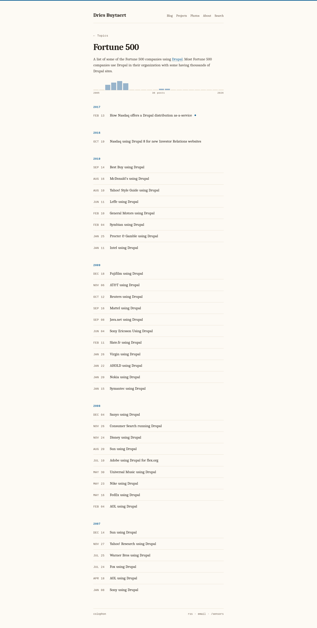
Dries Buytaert (109, 15)
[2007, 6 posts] (107, 87)
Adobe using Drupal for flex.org (134, 460)
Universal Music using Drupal (133, 472)
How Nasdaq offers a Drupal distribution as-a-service (151, 115)
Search (219, 16)
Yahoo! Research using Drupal (133, 544)
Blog (170, 16)
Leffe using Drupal (124, 202)
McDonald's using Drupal (129, 178)
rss (190, 614)
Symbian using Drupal (127, 224)
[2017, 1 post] (167, 89)
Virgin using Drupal (125, 354)
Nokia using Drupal (125, 377)
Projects (181, 16)
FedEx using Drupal (125, 495)
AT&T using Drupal (125, 285)
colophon (99, 614)
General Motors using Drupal (132, 213)
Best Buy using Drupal (127, 167)
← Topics (100, 36)
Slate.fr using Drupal (126, 342)
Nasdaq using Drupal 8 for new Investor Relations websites (155, 141)
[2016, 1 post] (161, 89)
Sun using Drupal (123, 449)
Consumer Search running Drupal (136, 426)
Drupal (177, 59)
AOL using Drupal (123, 506)
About (207, 16)
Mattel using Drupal (125, 308)
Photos (194, 16)
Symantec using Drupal (128, 388)
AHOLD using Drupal (126, 365)
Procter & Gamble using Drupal (134, 236)
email (202, 614)
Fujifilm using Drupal (126, 273)
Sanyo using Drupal (125, 414)
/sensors (217, 614)
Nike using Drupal (124, 483)
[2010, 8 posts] (125, 86)
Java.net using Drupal (126, 319)
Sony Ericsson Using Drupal (131, 331)
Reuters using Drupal (126, 297)
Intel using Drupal (124, 248)
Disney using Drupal (125, 437)
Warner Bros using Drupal (130, 555)
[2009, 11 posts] (119, 85)
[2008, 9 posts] (113, 86)
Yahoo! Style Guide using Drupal (134, 190)
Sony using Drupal (124, 590)
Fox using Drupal (123, 567)
